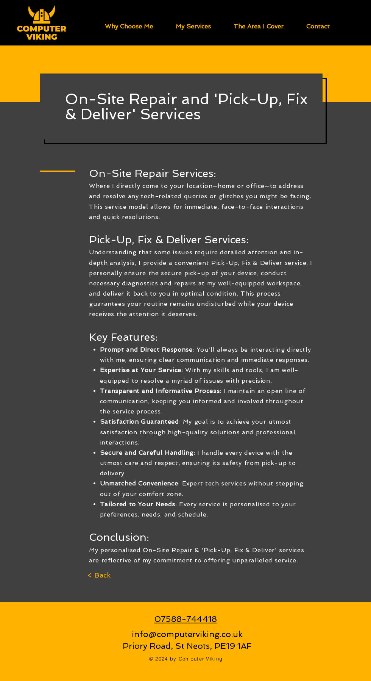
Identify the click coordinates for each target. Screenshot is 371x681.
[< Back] (99, 575)
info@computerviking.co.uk (187, 634)
